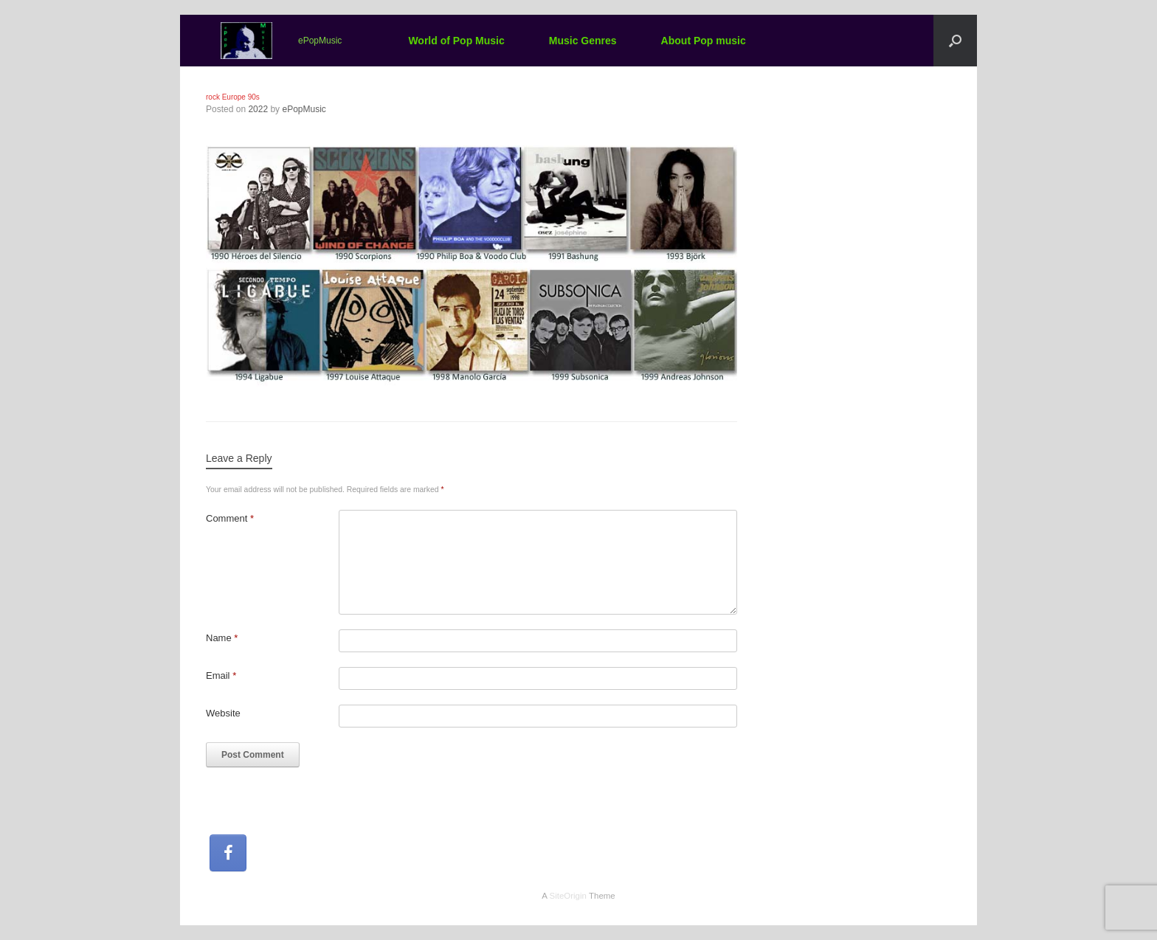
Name (222, 637)
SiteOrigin (568, 895)
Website (223, 713)
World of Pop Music (456, 40)
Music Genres (583, 40)
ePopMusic (303, 109)
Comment (230, 518)
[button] (955, 40)
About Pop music (703, 40)
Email (221, 675)
